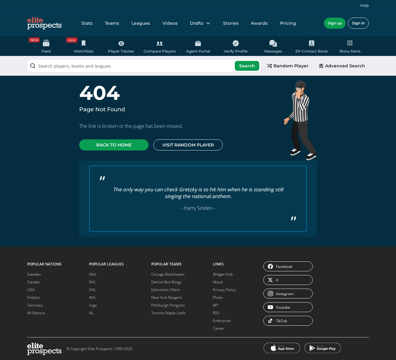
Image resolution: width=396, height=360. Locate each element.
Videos (170, 23)
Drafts (200, 23)
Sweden (34, 274)
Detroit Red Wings (166, 282)
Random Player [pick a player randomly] (287, 66)
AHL (92, 297)
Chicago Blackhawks (168, 274)
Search (247, 66)
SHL (92, 289)
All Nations (36, 313)
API (215, 305)
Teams (112, 23)
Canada (33, 282)
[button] (350, 46)
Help (364, 5)
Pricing (288, 23)
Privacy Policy (224, 289)
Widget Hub (223, 274)
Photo (218, 297)
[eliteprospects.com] (44, 23)
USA (30, 289)
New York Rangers (166, 297)
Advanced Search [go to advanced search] (341, 66)
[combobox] (143, 66)
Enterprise (222, 320)
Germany (35, 305)
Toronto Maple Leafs (168, 313)
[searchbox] (143, 66)
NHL (93, 274)
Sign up (335, 23)
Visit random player (188, 145)
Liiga (93, 305)
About (218, 282)
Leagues (140, 23)
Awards (259, 23)
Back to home (113, 145)
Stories (231, 23)
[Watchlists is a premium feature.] (83, 46)
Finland (33, 297)
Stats (87, 23)
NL (91, 313)
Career (218, 328)
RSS (216, 313)
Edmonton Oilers (165, 289)
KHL (92, 282)
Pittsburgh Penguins (168, 305)
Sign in (358, 23)
